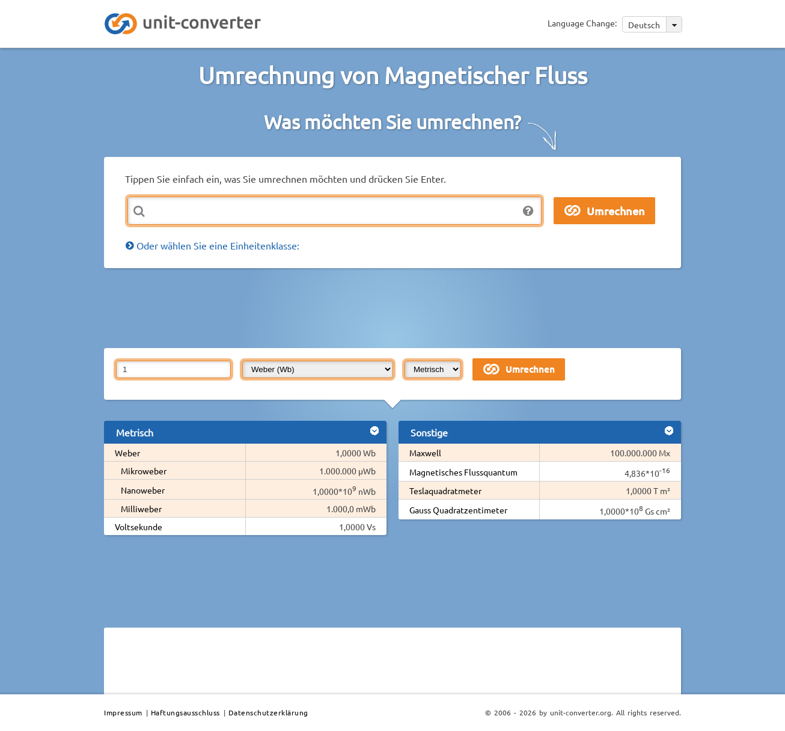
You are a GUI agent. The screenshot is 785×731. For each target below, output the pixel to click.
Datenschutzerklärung (268, 712)
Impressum (123, 712)
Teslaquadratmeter (445, 490)
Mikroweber (143, 470)
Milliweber (141, 508)
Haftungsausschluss (185, 712)
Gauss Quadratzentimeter (458, 509)
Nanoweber (143, 490)
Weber (127, 452)
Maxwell (425, 452)
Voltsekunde (138, 526)
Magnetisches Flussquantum (463, 471)
